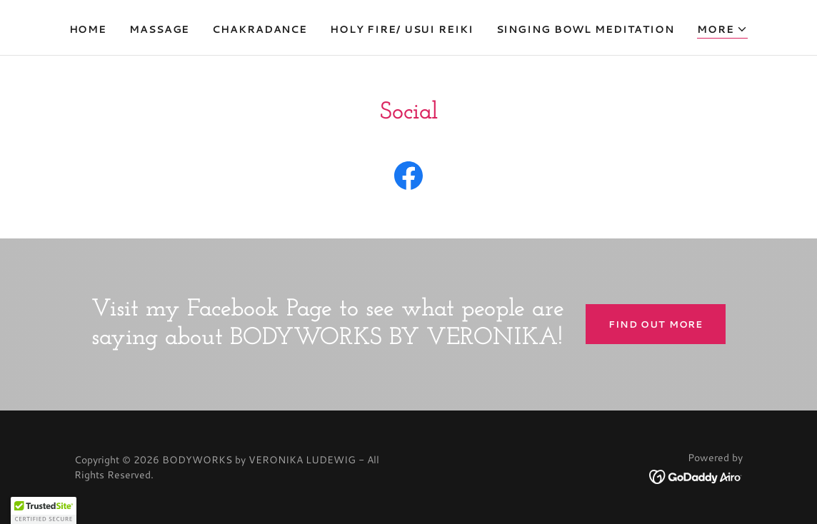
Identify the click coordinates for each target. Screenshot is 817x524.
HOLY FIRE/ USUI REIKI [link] (401, 29)
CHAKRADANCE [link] (259, 29)
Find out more (655, 324)
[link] (408, 178)
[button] (722, 30)
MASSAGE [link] (159, 29)
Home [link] (88, 29)
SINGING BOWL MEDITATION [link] (585, 29)
